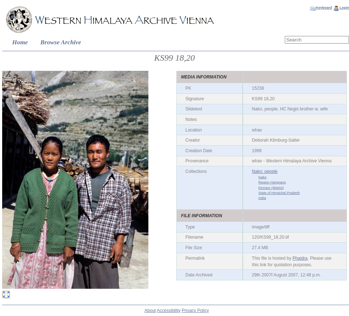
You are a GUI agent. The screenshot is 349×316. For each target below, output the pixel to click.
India (262, 198)
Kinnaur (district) (271, 188)
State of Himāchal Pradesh (279, 193)
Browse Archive (60, 42)
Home (20, 42)
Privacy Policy (195, 310)
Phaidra (299, 258)
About (150, 310)
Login (344, 7)
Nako (262, 177)
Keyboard (324, 7)
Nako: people (265, 171)
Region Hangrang (272, 182)
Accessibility (168, 310)
